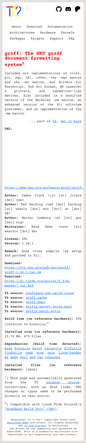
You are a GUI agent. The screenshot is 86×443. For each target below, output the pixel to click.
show (32, 370)
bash (8, 349)
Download (34, 27)
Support (56, 39)
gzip (51, 353)
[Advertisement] (67, 156)
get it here (70, 121)
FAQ (71, 39)
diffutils (72, 349)
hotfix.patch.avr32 (43, 311)
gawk (29, 353)
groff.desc (35, 302)
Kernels (68, 33)
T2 (54, 121)
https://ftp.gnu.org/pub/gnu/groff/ (37, 268)
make (14, 357)
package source (63, 383)
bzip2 (37, 349)
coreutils (53, 349)
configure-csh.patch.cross (50, 293)
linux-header (69, 353)
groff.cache (36, 298)
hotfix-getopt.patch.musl (49, 307)
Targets (37, 39)
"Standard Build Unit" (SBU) (31, 409)
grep (40, 353)
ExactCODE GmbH (17, 422)
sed (32, 357)
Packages (17, 39)
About (16, 27)
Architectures (22, 33)
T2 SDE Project (35, 425)
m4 (6, 357)
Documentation (60, 27)
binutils (22, 349)
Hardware (47, 33)
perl (24, 357)
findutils (13, 353)
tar (40, 357)
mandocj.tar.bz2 (19, 286)
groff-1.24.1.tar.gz (23, 272)
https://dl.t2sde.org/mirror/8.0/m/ (37, 281)
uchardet (52, 357)
